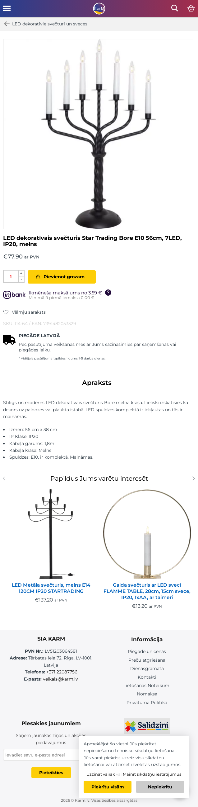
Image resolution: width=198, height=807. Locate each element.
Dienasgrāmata (147, 668)
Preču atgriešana (146, 660)
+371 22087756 (61, 672)
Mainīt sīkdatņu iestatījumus (152, 774)
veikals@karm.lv (60, 679)
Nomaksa (147, 694)
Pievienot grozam (64, 277)
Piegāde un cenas (147, 651)
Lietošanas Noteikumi (147, 685)
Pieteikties (51, 772)
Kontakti (147, 677)
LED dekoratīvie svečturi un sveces (45, 24)
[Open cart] (191, 9)
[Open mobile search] (174, 10)
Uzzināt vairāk (100, 774)
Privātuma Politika (147, 702)
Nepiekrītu (160, 787)
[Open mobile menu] (7, 10)
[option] (98, 134)
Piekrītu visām (107, 787)
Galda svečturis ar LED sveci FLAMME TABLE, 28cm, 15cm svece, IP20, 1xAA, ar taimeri (147, 591)
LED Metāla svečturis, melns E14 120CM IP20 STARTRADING (51, 588)
